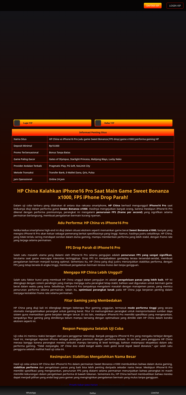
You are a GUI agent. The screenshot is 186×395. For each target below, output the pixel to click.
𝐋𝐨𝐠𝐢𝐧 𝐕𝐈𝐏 (23, 123)
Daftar (93, 390)
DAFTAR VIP (152, 5)
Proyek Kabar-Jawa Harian (83, 384)
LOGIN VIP (175, 5)
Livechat (155, 390)
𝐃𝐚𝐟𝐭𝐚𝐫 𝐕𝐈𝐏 (104, 123)
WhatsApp (31, 390)
